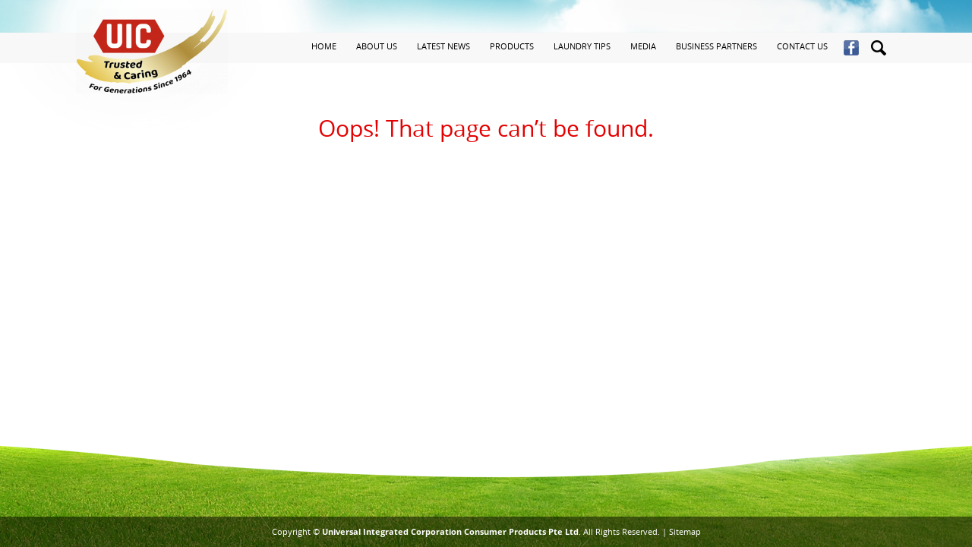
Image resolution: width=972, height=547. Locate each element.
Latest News (443, 46)
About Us (376, 46)
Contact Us (802, 46)
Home (323, 46)
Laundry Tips (582, 46)
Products (512, 46)
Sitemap (685, 531)
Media (643, 46)
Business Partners (716, 46)
